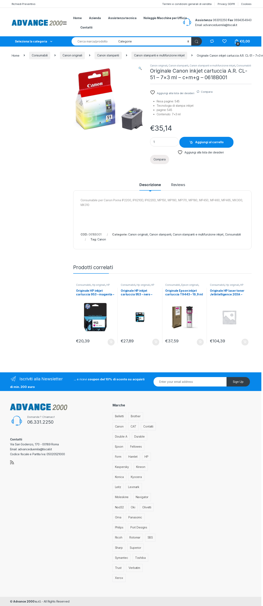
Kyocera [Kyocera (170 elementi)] (136, 477)
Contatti (86, 27)
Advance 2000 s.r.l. (27, 601)
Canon (101, 239)
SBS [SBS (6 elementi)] (150, 537)
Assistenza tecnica (122, 18)
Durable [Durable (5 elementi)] (139, 436)
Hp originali (98, 284)
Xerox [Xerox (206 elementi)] (119, 578)
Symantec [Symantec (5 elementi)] (121, 557)
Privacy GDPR (226, 4)
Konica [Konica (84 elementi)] (119, 477)
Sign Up (238, 381)
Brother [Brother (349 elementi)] (136, 416)
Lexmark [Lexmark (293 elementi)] (133, 487)
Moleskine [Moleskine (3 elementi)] (122, 497)
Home (77, 18)
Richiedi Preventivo (23, 4)
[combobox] (94, 41)
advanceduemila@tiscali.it (220, 25)
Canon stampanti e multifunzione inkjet (159, 55)
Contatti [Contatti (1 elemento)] (148, 426)
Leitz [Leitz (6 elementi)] (118, 487)
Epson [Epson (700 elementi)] (119, 446)
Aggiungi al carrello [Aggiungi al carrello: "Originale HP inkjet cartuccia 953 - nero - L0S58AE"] (155, 342)
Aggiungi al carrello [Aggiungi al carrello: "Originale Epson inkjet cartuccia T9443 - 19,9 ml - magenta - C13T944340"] (200, 342)
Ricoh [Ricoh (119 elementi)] (118, 537)
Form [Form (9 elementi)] (118, 456)
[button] (140, 68)
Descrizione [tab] (150, 185)
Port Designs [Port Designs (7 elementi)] (138, 527)
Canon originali (72, 55)
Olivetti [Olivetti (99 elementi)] (146, 507)
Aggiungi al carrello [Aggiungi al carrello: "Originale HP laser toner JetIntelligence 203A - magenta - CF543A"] (244, 342)
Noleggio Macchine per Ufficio (165, 18)
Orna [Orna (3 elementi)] (118, 517)
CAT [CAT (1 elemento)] (133, 426)
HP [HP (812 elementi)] (146, 456)
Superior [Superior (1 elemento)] (135, 547)
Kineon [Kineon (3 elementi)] (140, 467)
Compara (207, 91)
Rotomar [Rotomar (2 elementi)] (134, 537)
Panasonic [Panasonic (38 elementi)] (135, 517)
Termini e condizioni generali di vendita (186, 4)
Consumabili (40, 55)
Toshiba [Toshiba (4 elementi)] (140, 557)
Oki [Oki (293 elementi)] (133, 507)
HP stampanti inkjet (93, 286)
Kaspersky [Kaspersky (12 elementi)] (122, 467)
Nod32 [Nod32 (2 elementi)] (119, 507)
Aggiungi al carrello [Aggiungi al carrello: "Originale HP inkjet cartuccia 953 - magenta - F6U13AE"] (111, 342)
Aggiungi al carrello (209, 142)
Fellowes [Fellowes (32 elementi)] (136, 446)
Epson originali (189, 284)
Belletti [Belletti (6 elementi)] (119, 416)
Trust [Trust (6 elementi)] (118, 567)
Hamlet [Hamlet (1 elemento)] (132, 456)
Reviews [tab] (178, 185)
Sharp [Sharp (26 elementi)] (119, 547)
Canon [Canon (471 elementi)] (119, 426)
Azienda (95, 18)
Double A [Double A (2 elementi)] (121, 436)
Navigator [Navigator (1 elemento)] (142, 497)
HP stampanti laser (227, 286)
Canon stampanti (108, 55)
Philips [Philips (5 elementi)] (119, 527)
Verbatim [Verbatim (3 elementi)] (134, 567)
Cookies (246, 4)
